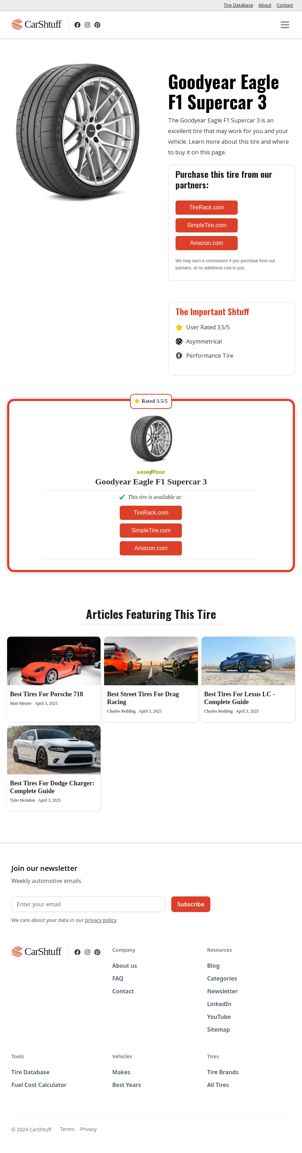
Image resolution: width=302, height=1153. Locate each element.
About (264, 5)
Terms (67, 1129)
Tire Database (238, 5)
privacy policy (100, 920)
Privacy (88, 1129)
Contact (285, 5)
